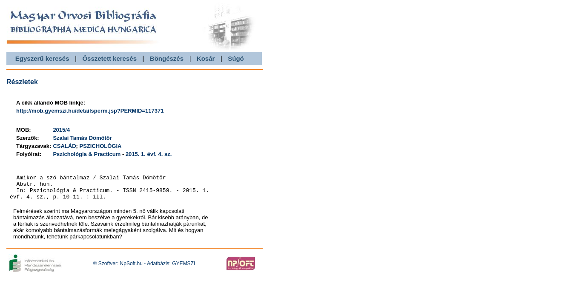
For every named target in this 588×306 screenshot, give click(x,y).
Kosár (206, 58)
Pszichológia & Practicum (86, 154)
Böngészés (167, 58)
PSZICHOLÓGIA (101, 146)
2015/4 (61, 130)
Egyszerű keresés (42, 58)
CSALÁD (64, 146)
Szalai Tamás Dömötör (82, 138)
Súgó (236, 58)
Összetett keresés (109, 58)
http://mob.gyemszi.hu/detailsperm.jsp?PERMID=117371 (89, 111)
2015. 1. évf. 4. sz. (149, 154)
